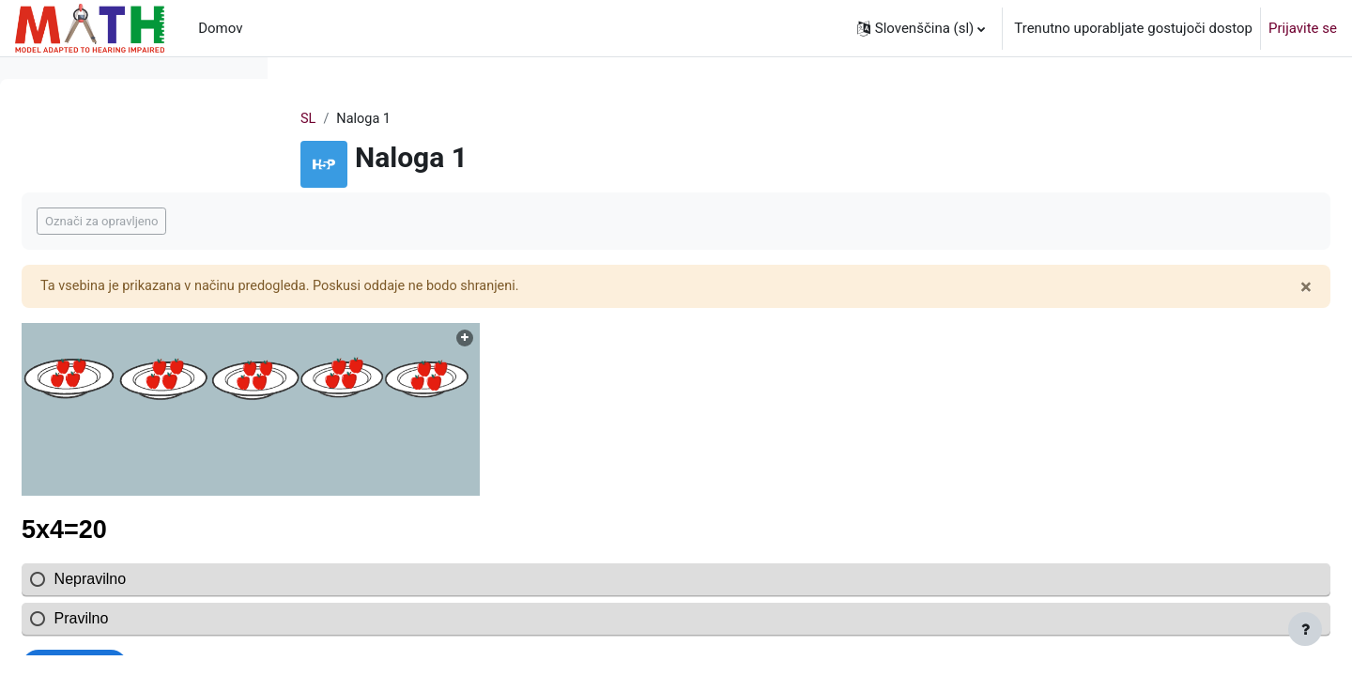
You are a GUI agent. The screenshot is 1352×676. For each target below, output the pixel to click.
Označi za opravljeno (384, 222)
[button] (921, 28)
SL (428, 119)
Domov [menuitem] (220, 28)
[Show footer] (1305, 629)
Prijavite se (1302, 28)
